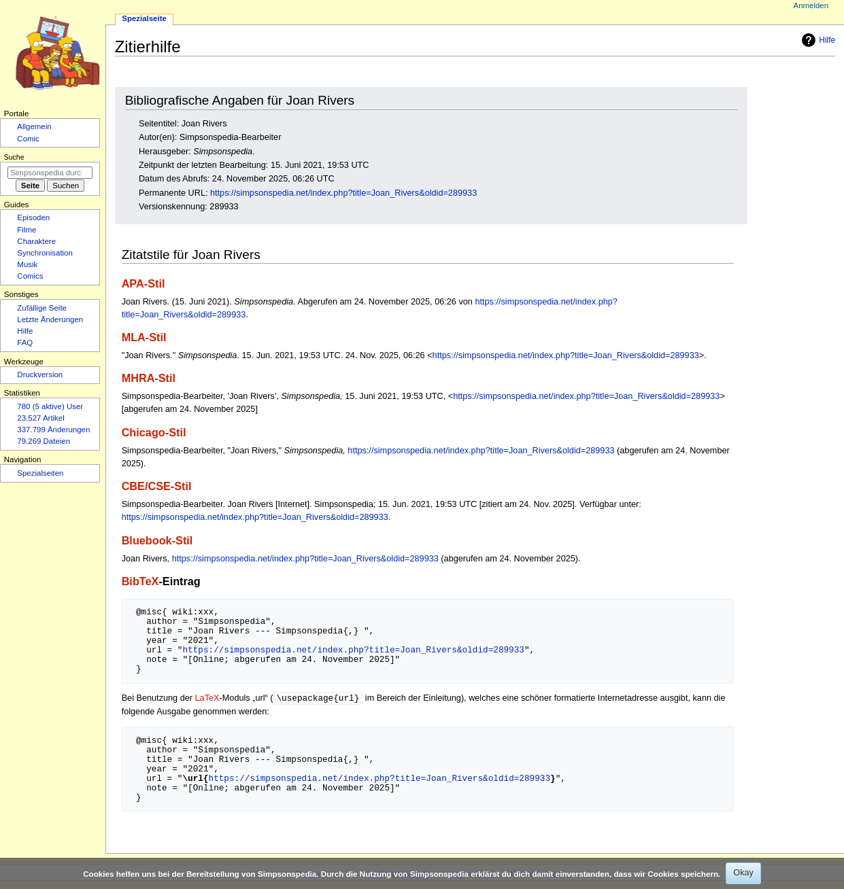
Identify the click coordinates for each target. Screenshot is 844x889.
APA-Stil (143, 283)
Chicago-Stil (154, 432)
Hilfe (816, 40)
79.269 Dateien (43, 441)
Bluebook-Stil (157, 540)
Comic (28, 139)
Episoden (33, 217)
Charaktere (36, 241)
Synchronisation (45, 253)
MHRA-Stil (148, 378)
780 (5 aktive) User (50, 406)
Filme (26, 230)
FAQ (25, 342)
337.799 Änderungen (53, 429)
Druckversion (40, 374)
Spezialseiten (40, 473)
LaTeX (207, 698)
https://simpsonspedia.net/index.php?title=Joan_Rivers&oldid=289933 (343, 193)
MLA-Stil (144, 337)
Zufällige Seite (42, 308)
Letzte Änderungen (50, 319)
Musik (27, 264)
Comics (30, 276)
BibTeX (140, 581)
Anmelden (811, 5)
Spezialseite (144, 18)
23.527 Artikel (40, 418)
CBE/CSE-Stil (157, 486)
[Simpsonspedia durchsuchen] (49, 173)
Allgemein (34, 126)
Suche (14, 157)
